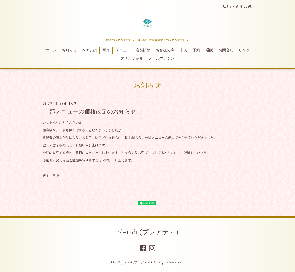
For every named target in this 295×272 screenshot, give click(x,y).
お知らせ (69, 50)
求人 (183, 50)
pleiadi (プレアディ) (147, 232)
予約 (196, 50)
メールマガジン (161, 58)
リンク (244, 50)
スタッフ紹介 (132, 58)
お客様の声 (165, 50)
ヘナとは (89, 50)
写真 (106, 50)
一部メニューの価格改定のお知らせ (90, 111)
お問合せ (225, 50)
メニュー (122, 50)
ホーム (50, 50)
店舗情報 (143, 50)
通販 (209, 50)
